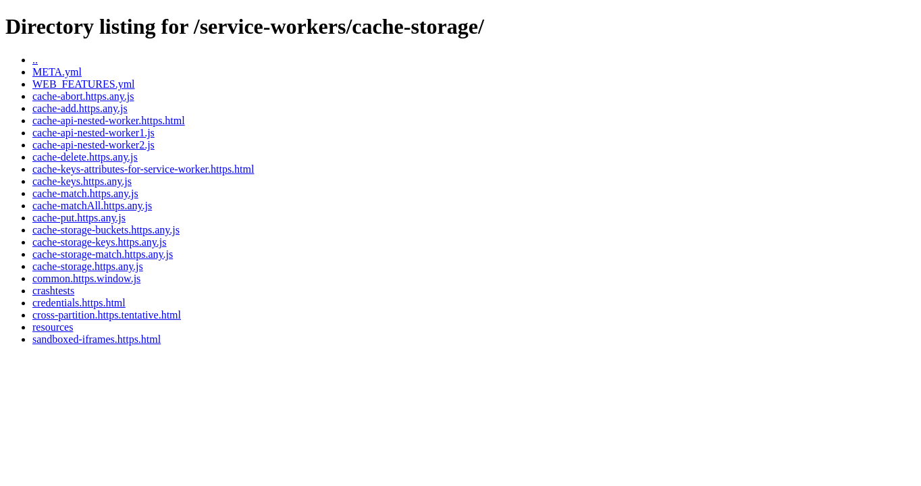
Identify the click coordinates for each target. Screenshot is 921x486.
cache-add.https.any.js (80, 108)
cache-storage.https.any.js (87, 266)
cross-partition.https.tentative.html (106, 315)
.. (35, 59)
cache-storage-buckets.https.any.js (106, 230)
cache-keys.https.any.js (82, 181)
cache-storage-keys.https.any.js (99, 242)
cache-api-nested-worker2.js (93, 145)
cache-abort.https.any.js (83, 96)
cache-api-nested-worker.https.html (108, 120)
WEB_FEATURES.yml (83, 84)
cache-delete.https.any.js (85, 157)
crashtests (53, 290)
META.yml (57, 72)
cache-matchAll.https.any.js (92, 205)
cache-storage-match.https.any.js (102, 254)
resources (52, 327)
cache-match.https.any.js (85, 193)
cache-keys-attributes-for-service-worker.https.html (143, 169)
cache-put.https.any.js (79, 217)
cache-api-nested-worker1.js (93, 132)
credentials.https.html (79, 302)
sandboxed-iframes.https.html (96, 339)
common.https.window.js (86, 278)
